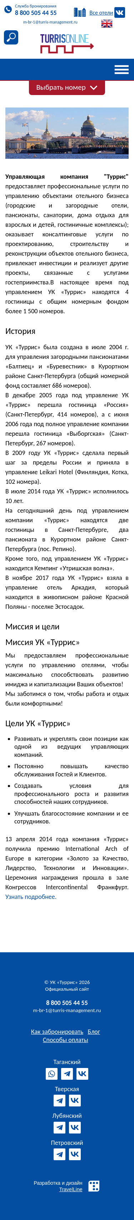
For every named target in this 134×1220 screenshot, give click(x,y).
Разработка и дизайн (67, 1186)
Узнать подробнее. (30, 897)
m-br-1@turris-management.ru (67, 1010)
